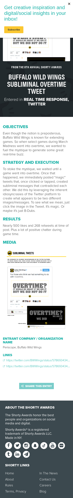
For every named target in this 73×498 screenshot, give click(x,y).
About (9, 479)
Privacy (21, 491)
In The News (48, 473)
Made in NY (13, 438)
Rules (9, 485)
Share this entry (36, 386)
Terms (9, 491)
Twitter (36, 104)
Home (9, 473)
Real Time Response (46, 99)
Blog (42, 491)
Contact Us (47, 479)
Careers (45, 485)
